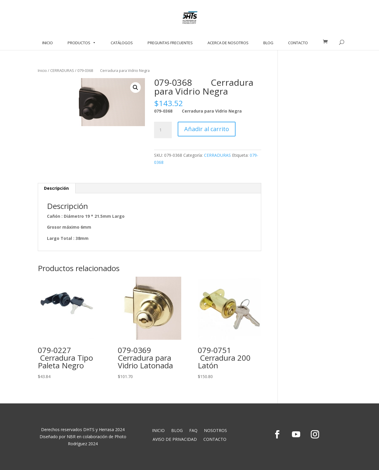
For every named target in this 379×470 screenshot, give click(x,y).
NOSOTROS (215, 430)
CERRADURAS (62, 70)
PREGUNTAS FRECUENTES (170, 42)
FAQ (193, 430)
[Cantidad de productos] (163, 130)
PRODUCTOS (82, 42)
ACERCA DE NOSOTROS (228, 42)
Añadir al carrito (206, 129)
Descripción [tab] (56, 188)
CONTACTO (298, 42)
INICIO (47, 42)
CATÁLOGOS (122, 42)
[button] (135, 87)
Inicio (42, 70)
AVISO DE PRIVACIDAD (175, 439)
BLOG (268, 42)
